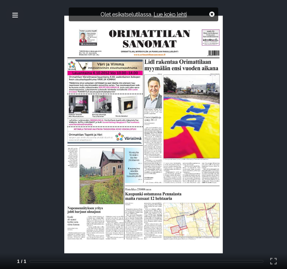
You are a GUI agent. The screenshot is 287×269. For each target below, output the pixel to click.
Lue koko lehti (170, 14)
